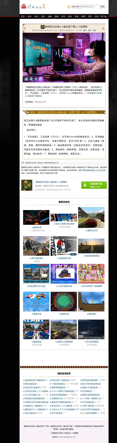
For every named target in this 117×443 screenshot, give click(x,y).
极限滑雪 (37, 314)
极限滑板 (37, 341)
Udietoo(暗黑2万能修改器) (62, 391)
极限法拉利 (92, 230)
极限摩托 (92, 314)
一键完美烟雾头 (58, 383)
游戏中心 (55, 437)
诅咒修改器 (87, 391)
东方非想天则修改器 (91, 409)
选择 (89, 30)
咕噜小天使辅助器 (90, 387)
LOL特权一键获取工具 (91, 398)
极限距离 (37, 227)
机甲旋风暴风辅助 (90, 380)
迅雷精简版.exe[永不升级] (96, 170)
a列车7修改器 (88, 405)
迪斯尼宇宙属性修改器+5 (62, 402)
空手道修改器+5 (89, 402)
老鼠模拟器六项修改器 (35, 380)
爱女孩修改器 (31, 383)
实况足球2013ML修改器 (61, 405)
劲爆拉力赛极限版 (65, 341)
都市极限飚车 (37, 258)
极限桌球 (65, 314)
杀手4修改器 (56, 413)
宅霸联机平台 (57, 398)
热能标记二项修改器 (34, 405)
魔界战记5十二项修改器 (35, 409)
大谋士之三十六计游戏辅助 (63, 409)
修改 (85, 30)
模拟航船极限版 (92, 255)
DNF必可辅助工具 (32, 394)
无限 (94, 30)
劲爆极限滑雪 (65, 258)
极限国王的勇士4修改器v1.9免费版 (65, 433)
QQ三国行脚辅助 (89, 413)
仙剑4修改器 (30, 413)
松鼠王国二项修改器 (60, 380)
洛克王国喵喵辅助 (59, 394)
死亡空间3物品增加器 (91, 383)
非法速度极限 (92, 341)
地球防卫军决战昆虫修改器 (36, 402)
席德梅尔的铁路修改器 (35, 398)
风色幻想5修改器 (32, 387)
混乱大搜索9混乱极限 (65, 223)
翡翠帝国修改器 (58, 387)
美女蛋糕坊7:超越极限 (92, 286)
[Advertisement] (18, 53)
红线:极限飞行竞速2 (37, 286)
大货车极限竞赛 (65, 286)
